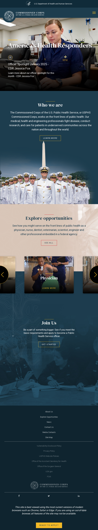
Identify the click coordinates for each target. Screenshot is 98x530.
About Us (49, 412)
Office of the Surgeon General (49, 466)
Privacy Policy (49, 451)
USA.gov (49, 471)
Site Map (49, 437)
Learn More (50, 138)
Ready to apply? (49, 525)
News (49, 422)
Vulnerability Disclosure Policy (49, 446)
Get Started (49, 344)
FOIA (49, 476)
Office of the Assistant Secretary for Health (49, 461)
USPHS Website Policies (49, 456)
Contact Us (49, 427)
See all (49, 243)
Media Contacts (49, 432)
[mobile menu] (94, 12)
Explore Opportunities (49, 417)
